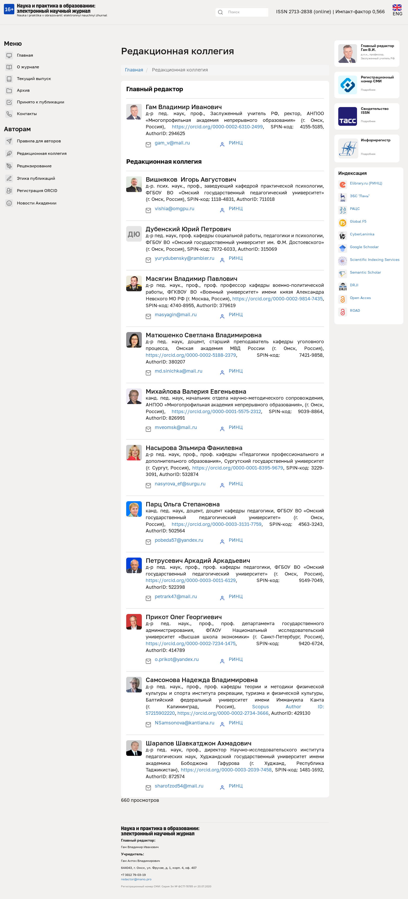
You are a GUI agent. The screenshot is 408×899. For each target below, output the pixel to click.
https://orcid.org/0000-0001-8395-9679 (237, 468)
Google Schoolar (364, 247)
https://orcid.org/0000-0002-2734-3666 (223, 713)
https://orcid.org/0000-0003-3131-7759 (217, 524)
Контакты (27, 114)
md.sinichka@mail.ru (178, 371)
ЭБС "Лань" (359, 196)
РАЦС (355, 209)
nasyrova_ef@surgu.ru (180, 484)
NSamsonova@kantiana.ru (184, 723)
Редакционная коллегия (42, 154)
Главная (25, 56)
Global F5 (358, 221)
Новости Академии (36, 203)
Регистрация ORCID (37, 191)
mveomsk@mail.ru (176, 427)
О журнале (28, 67)
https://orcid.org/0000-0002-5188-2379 (191, 355)
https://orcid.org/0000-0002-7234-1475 (190, 644)
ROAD (355, 311)
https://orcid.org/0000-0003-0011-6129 (191, 580)
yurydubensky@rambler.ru (184, 258)
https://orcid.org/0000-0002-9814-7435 (277, 299)
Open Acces (360, 298)
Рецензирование (34, 166)
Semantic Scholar (365, 272)
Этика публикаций (36, 179)
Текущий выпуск (34, 79)
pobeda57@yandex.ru (179, 540)
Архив (23, 91)
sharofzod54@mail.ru (179, 786)
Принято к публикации (40, 102)
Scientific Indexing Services (374, 260)
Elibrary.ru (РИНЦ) (366, 183)
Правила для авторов (39, 141)
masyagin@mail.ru (176, 315)
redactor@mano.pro (136, 879)
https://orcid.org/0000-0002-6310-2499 (217, 127)
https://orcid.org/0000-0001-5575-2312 (216, 411)
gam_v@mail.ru (172, 143)
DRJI (354, 285)
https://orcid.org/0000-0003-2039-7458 (226, 770)
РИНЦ (236, 143)
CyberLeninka (362, 234)
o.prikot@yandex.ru (177, 659)
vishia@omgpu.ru (174, 209)
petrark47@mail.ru (176, 596)
